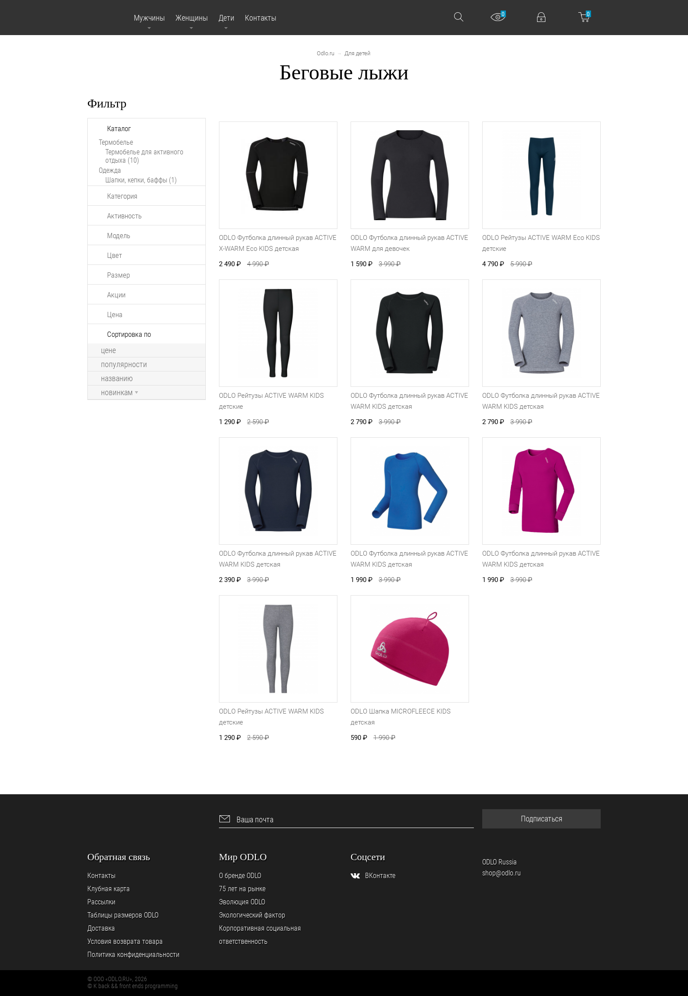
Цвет (114, 255)
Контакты (101, 875)
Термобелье (116, 142)
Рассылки (101, 902)
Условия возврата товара (125, 941)
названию (117, 378)
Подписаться (542, 818)
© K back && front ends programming (132, 985)
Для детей (357, 53)
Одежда (110, 170)
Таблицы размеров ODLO (122, 915)
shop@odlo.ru (501, 873)
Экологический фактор (252, 915)
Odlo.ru (325, 53)
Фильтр (106, 103)
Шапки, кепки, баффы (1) (141, 180)
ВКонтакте (380, 875)
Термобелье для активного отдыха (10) (144, 156)
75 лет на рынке (242, 889)
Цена (114, 314)
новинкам (119, 392)
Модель (118, 235)
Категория (122, 196)
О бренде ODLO (240, 875)
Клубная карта (108, 889)
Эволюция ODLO (242, 902)
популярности (124, 364)
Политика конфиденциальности (133, 954)
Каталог (119, 128)
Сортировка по (129, 334)
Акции (116, 294)
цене (108, 350)
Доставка (101, 928)
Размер (118, 275)
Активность (124, 215)
